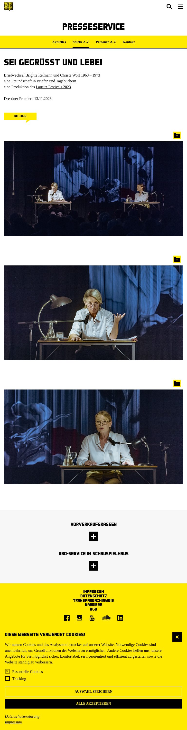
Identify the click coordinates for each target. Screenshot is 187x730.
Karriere (93, 604)
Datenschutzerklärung (22, 716)
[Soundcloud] (106, 618)
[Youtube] (92, 618)
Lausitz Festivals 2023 (53, 87)
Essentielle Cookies (27, 672)
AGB (93, 609)
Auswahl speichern (93, 691)
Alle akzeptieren (93, 703)
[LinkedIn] (120, 618)
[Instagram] (79, 618)
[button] (169, 6)
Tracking (19, 679)
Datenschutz (93, 595)
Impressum (13, 722)
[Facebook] (67, 618)
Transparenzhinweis (93, 600)
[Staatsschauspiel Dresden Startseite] (8, 6)
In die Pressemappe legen (177, 135)
